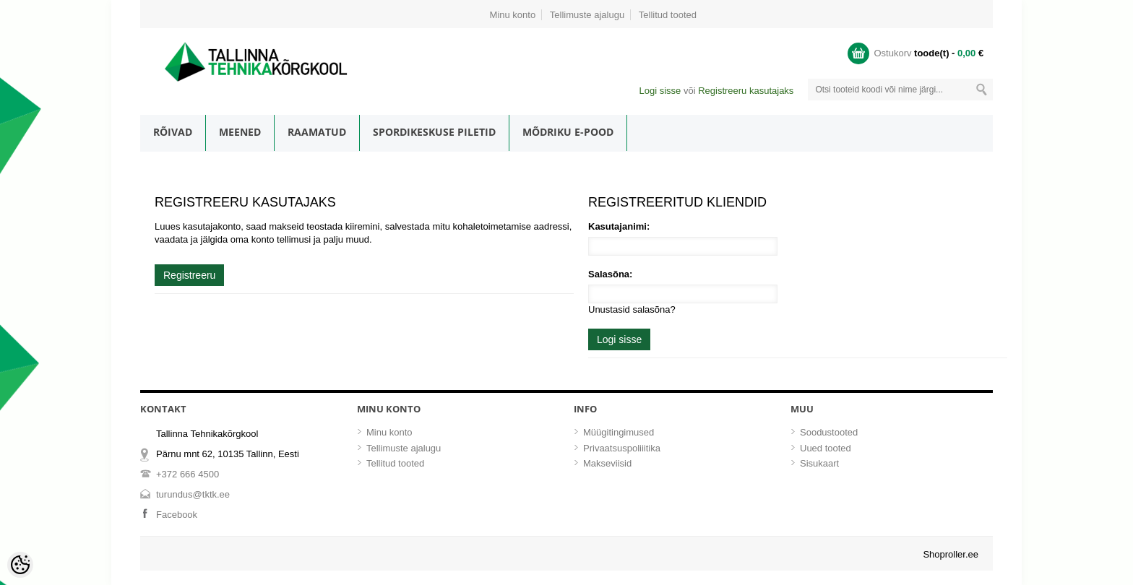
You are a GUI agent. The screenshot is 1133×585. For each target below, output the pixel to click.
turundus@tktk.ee (193, 494)
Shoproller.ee (950, 554)
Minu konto (513, 14)
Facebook (176, 514)
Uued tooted (825, 448)
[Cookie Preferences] (20, 565)
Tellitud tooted (668, 14)
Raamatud (317, 132)
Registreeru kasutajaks (745, 90)
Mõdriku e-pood (567, 132)
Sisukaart (819, 463)
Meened (240, 132)
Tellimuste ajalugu (587, 14)
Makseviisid (607, 463)
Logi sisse (660, 90)
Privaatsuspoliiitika (621, 448)
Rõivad (172, 132)
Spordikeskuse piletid (434, 132)
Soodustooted (829, 432)
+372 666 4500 (187, 474)
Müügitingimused (618, 432)
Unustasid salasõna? (632, 309)
